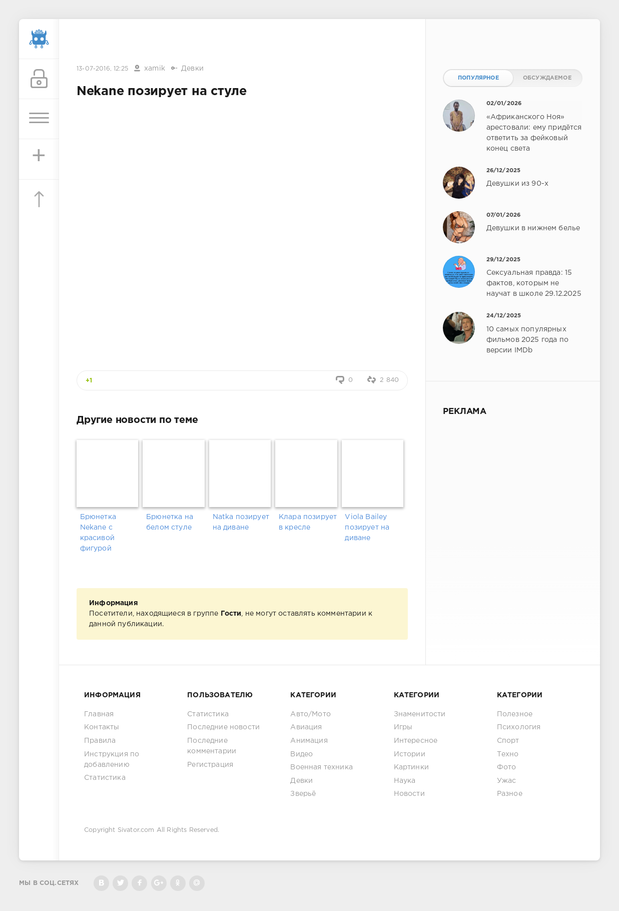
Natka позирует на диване (241, 522)
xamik (154, 69)
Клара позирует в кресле (308, 522)
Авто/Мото (310, 714)
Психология (519, 727)
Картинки (411, 767)
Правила (100, 741)
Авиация (306, 727)
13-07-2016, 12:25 (102, 69)
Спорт (508, 741)
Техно (508, 754)
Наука (405, 781)
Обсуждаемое (547, 78)
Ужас (506, 781)
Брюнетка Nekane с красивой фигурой (98, 533)
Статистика (105, 778)
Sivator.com (136, 830)
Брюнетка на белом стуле (169, 522)
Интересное (416, 741)
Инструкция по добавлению (111, 759)
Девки (192, 69)
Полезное (514, 714)
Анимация (308, 741)
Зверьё (303, 794)
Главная (99, 714)
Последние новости (223, 727)
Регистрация (210, 765)
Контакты (101, 727)
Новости (409, 794)
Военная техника (321, 767)
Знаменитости (420, 714)
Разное (509, 794)
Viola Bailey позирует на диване (367, 527)
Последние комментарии (211, 746)
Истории (409, 754)
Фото (506, 767)
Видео (301, 754)
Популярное (478, 78)
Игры (403, 727)
